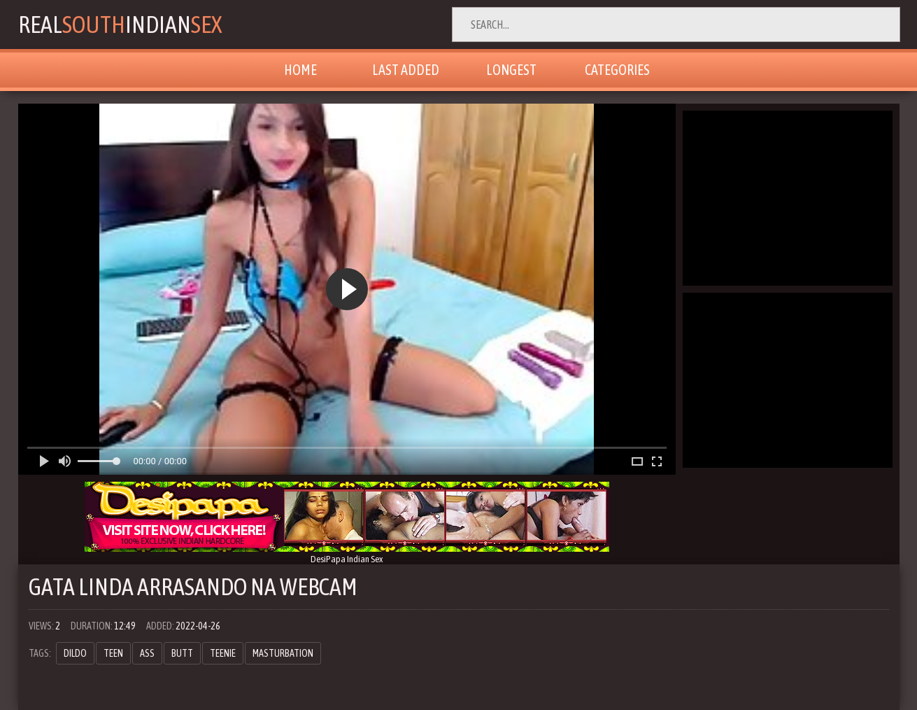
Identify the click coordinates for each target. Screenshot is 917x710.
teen (113, 653)
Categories (617, 70)
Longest (511, 70)
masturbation (283, 653)
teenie (223, 653)
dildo (75, 653)
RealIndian (120, 24)
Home (300, 70)
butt (182, 653)
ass (147, 653)
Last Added (405, 70)
